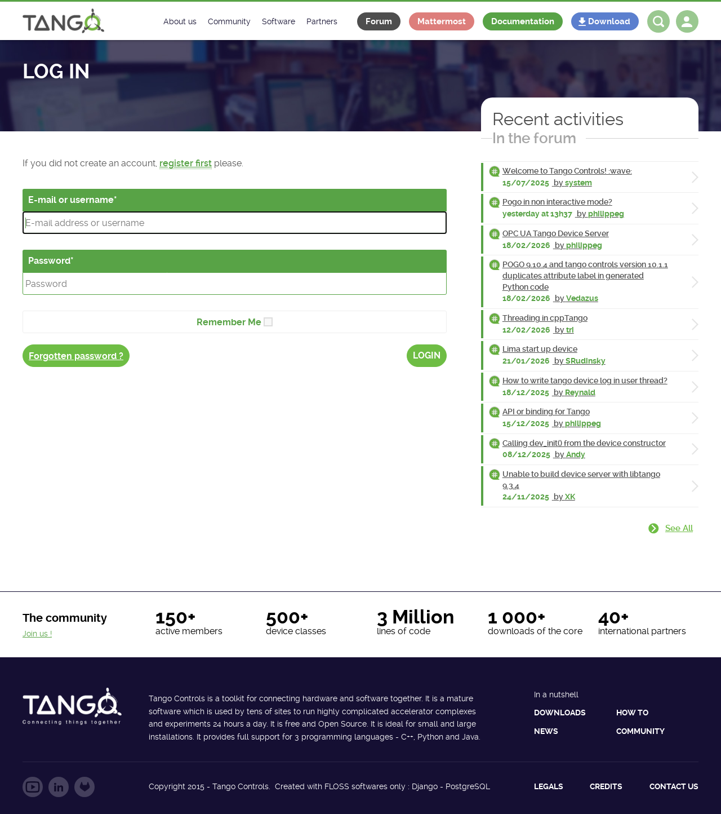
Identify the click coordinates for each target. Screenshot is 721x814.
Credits (606, 786)
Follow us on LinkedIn (58, 787)
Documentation (522, 21)
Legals (548, 786)
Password (49, 260)
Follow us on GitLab (84, 787)
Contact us (673, 786)
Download (609, 21)
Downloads (560, 712)
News (546, 731)
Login (426, 355)
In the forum (534, 138)
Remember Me (229, 322)
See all (679, 528)
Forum (379, 21)
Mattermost (441, 21)
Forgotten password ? (76, 356)
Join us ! (37, 633)
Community (640, 731)
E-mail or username (71, 199)
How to (632, 712)
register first (185, 163)
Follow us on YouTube (33, 787)
